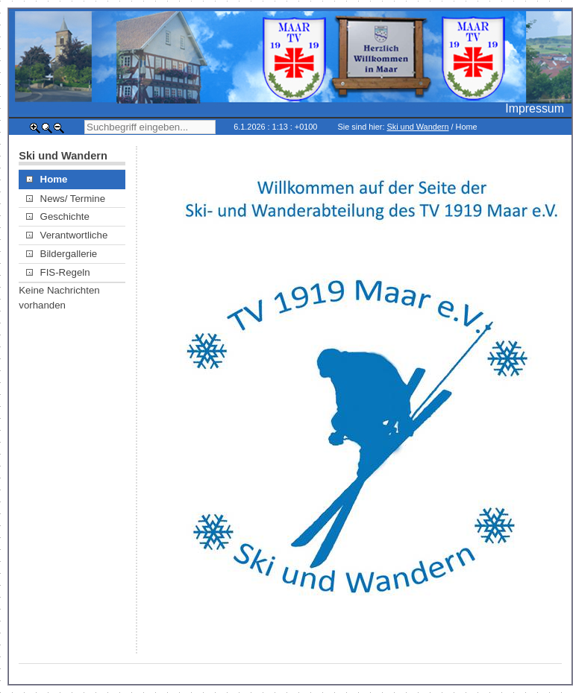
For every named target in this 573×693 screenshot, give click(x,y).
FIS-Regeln (58, 272)
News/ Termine (65, 198)
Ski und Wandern (417, 126)
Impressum (534, 108)
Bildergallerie (61, 253)
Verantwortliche (66, 235)
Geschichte (58, 216)
